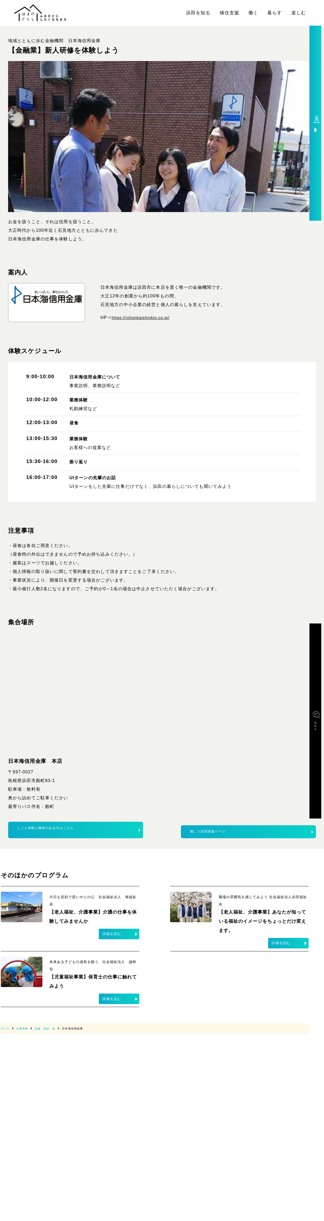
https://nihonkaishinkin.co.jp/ (143, 317)
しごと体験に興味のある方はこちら (78, 832)
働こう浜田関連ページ (251, 832)
